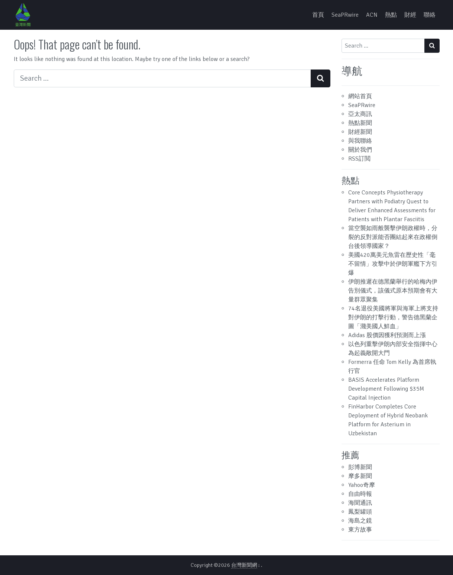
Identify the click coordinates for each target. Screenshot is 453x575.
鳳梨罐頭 (360, 512)
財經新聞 (360, 132)
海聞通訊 (360, 503)
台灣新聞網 (244, 565)
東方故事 (360, 529)
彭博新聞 (360, 467)
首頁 (318, 15)
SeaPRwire (345, 15)
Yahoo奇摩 (361, 485)
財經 (410, 15)
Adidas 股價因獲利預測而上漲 (387, 335)
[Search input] (162, 78)
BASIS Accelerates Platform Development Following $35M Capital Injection (386, 388)
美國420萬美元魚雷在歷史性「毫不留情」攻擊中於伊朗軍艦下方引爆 (392, 264)
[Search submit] (320, 78)
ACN (372, 15)
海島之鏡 (360, 520)
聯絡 (430, 15)
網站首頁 (360, 96)
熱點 (391, 15)
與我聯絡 (360, 141)
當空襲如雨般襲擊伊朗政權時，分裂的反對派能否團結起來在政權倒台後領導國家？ (392, 237)
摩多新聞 (360, 476)
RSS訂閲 (359, 158)
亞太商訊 (360, 114)
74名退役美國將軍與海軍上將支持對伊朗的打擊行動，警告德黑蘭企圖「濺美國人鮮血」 (393, 317)
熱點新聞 (360, 123)
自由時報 (360, 494)
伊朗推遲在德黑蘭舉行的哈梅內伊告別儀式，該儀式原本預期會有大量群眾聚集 (392, 290)
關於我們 (360, 150)
